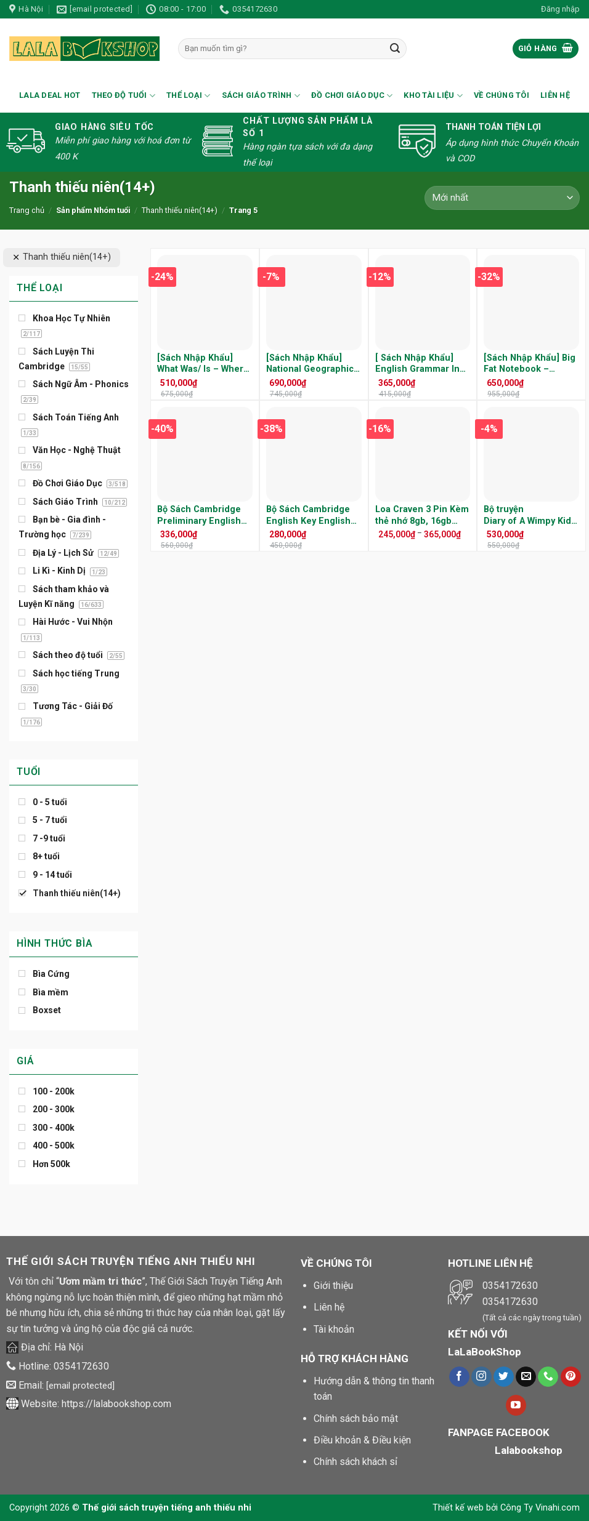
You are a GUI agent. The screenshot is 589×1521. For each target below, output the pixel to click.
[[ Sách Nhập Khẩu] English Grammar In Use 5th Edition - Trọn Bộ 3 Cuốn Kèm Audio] (423, 302)
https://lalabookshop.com (116, 1404)
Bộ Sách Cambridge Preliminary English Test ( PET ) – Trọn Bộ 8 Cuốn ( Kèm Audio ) (204, 515)
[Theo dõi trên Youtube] (516, 1405)
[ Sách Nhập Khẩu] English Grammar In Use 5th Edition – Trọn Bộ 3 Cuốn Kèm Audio (418, 364)
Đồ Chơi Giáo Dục (352, 96)
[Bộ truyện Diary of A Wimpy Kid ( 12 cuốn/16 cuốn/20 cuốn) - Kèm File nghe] (531, 454)
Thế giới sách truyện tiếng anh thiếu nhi (166, 1508)
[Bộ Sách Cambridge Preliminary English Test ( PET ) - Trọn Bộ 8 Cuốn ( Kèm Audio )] (205, 454)
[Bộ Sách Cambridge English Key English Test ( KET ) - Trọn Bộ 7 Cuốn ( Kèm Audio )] (314, 454)
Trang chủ (26, 210)
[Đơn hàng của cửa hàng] (502, 198)
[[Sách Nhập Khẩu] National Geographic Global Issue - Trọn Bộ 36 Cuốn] (314, 302)
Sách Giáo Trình (261, 96)
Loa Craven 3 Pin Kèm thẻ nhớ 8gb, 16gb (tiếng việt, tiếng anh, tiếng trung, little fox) (422, 515)
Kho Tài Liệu (433, 96)
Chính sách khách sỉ (355, 1461)
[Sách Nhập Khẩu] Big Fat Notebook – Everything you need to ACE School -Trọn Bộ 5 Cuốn (529, 364)
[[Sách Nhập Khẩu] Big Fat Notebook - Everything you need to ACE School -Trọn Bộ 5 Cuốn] (531, 302)
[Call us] (548, 1376)
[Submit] (394, 48)
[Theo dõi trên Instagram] (481, 1376)
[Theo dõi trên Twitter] (504, 1376)
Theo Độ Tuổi (124, 96)
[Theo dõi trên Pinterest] (571, 1376)
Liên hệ (555, 95)
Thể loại (188, 96)
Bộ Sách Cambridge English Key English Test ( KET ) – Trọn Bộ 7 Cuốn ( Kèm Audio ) (313, 515)
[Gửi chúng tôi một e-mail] (526, 1376)
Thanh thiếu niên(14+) (179, 210)
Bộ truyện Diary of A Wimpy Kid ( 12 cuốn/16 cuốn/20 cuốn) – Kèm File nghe (530, 515)
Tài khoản (334, 1329)
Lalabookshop (529, 1450)
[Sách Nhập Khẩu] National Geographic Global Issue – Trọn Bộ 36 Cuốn (310, 364)
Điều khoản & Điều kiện (362, 1440)
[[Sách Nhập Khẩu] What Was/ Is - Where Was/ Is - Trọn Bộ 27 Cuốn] (205, 302)
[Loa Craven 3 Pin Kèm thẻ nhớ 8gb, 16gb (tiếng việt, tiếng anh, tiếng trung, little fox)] (423, 454)
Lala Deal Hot (49, 95)
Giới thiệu (333, 1285)
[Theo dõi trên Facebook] (459, 1376)
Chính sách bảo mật (356, 1418)
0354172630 (81, 1366)
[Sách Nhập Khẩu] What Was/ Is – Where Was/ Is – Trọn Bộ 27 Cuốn (203, 364)
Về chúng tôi (501, 95)
